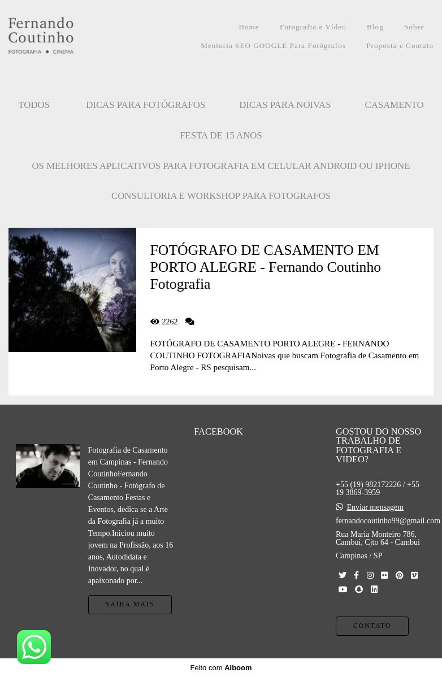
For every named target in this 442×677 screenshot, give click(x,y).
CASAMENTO (394, 104)
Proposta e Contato (400, 45)
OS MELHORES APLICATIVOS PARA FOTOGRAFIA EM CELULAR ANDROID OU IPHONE (221, 165)
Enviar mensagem (375, 507)
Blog (375, 27)
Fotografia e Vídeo (313, 27)
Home (249, 27)
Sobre (414, 27)
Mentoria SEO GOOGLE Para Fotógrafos (273, 45)
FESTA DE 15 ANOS (221, 135)
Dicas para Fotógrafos (145, 104)
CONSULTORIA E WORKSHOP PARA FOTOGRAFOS (221, 195)
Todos (34, 104)
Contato (372, 626)
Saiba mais (130, 604)
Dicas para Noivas (285, 104)
